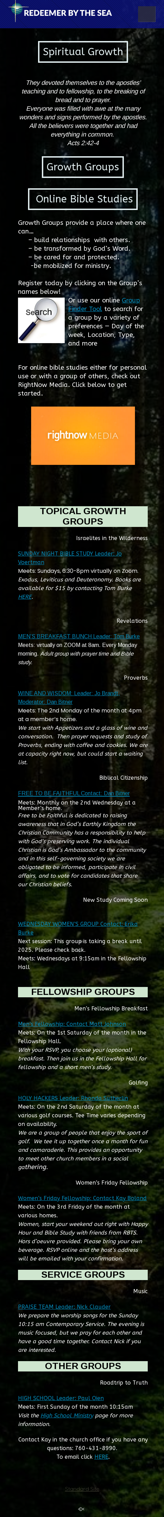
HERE (24, 596)
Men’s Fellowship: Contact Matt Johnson (72, 1024)
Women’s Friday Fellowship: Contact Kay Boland (82, 1198)
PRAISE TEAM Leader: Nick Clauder (64, 1307)
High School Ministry (66, 1415)
